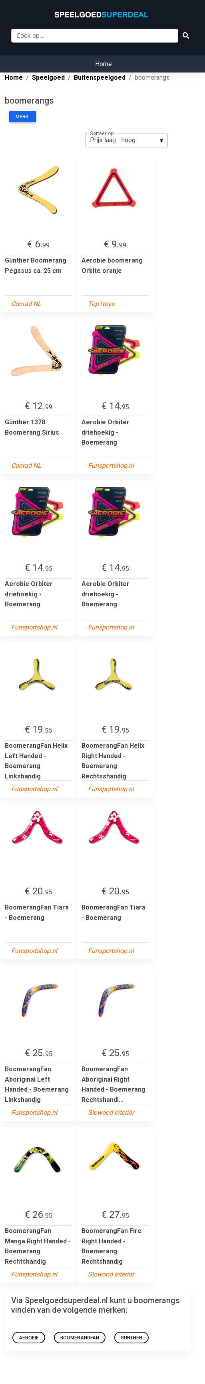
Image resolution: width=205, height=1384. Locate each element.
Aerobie (29, 1338)
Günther (131, 1338)
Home (103, 64)
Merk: (23, 117)
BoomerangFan (79, 1338)
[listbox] (126, 140)
